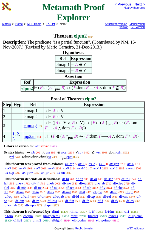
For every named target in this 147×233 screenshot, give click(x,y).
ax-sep (9, 173)
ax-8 (51, 168)
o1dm (9, 216)
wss (98, 152)
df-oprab (11, 205)
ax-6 (22, 168)
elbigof (57, 220)
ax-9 (66, 168)
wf (12, 157)
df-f (100, 201)
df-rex (70, 188)
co (49, 157)
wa (48, 152)
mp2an (30, 136)
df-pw (98, 192)
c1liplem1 (135, 216)
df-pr (129, 192)
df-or (93, 179)
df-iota (52, 201)
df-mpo (30, 205)
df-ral (54, 188)
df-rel (107, 196)
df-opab (58, 196)
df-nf (35, 183)
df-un (20, 192)
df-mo (66, 183)
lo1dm (109, 211)
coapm (28, 216)
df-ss (50, 192)
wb (33, 152)
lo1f (91, 211)
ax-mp (69, 164)
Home (19, 23)
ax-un (61, 173)
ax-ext (130, 168)
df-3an (108, 179)
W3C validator (135, 228)
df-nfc (21, 188)
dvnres (113, 216)
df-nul (66, 192)
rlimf (55, 211)
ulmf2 (37, 220)
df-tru (125, 179)
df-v (103, 188)
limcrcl (93, 216)
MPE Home (34, 23)
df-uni (25, 196)
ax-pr (45, 173)
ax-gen (114, 164)
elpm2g (30, 125)
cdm (119, 152)
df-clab (100, 183)
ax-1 (81, 164)
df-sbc (118, 188)
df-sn (113, 192)
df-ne (37, 188)
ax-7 (37, 168)
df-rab (87, 188)
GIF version (138, 27)
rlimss (73, 211)
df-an (79, 179)
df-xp (91, 196)
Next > (139, 4)
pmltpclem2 (51, 216)
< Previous (122, 4)
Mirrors (6, 23)
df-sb (50, 183)
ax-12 (113, 168)
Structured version (116, 23)
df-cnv (123, 196)
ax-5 (8, 168)
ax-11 (97, 168)
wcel (64, 152)
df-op (8, 196)
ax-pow (27, 173)
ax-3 (102, 164)
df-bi (65, 179)
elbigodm (79, 220)
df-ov (130, 201)
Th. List (50, 23)
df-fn (85, 201)
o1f (126, 211)
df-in (35, 192)
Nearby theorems (134, 7)
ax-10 (81, 168)
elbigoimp (103, 220)
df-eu (82, 183)
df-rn (35, 201)
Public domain (84, 228)
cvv (80, 152)
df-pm (48, 205)
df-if (82, 192)
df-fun (69, 201)
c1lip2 (17, 220)
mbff (74, 216)
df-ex (19, 183)
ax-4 (130, 164)
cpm (69, 157)
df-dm (19, 201)
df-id (75, 196)
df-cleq (118, 183)
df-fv (114, 201)
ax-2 (92, 164)
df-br (41, 196)
